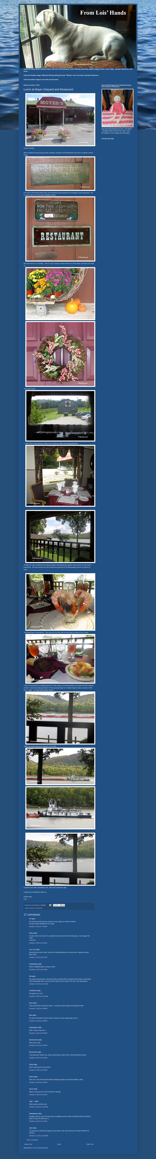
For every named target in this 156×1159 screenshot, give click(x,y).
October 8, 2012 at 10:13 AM (38, 984)
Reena (31, 1077)
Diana (31, 933)
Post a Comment (32, 1140)
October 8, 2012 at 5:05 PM (38, 1033)
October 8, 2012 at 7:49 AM (38, 926)
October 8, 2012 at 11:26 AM (38, 996)
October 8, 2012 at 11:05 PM (38, 1107)
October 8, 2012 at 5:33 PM (38, 1045)
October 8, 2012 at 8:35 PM (38, 1095)
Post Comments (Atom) (40, 1148)
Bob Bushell (33, 1040)
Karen (31, 1089)
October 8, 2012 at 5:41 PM (38, 1058)
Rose (31, 1003)
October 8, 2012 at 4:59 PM (38, 1021)
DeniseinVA (33, 1052)
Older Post (89, 1144)
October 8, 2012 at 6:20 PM (38, 1070)
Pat (30, 976)
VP (30, 919)
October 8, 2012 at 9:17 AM (38, 957)
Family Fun (32, 908)
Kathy (31, 1064)
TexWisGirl (33, 990)
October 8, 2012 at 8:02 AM (38, 943)
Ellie (30, 1015)
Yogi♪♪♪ (31, 1101)
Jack (31, 1128)
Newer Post (28, 1144)
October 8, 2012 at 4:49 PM (38, 1008)
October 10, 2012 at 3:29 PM (38, 1136)
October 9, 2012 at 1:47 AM (38, 1121)
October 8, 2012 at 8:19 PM (38, 1082)
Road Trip (39, 908)
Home (59, 1144)
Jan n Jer (32, 949)
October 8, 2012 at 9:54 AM (38, 969)
